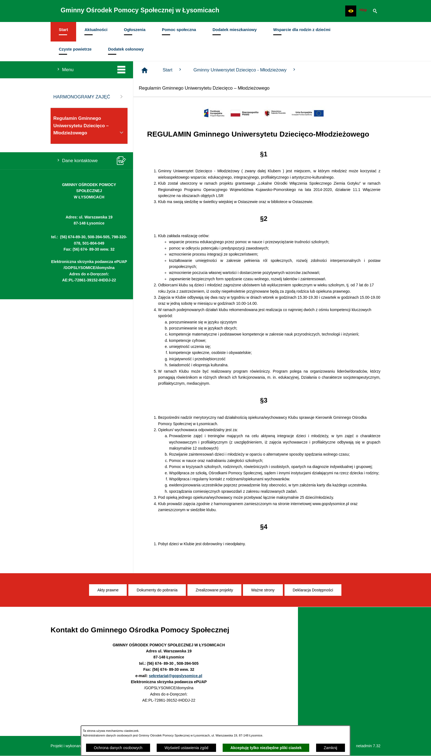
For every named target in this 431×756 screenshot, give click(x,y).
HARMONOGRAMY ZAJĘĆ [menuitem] (89, 96)
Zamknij (330, 748)
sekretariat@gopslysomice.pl (175, 676)
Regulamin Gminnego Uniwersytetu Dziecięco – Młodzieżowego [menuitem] (89, 126)
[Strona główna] (144, 70)
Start (173, 70)
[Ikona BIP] (362, 10)
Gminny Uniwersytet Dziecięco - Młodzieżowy (245, 70)
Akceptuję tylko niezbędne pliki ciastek (266, 748)
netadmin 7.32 (368, 746)
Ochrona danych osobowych (118, 748)
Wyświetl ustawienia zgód (186, 748)
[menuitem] (63, 31)
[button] (350, 10)
